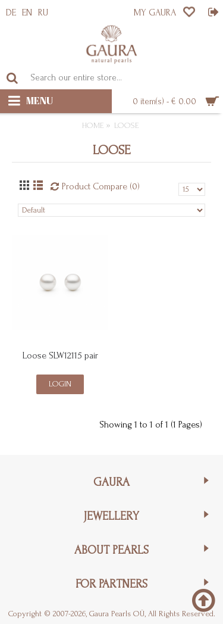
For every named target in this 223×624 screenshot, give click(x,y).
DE (11, 12)
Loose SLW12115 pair (60, 355)
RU (43, 12)
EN (27, 12)
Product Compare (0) (101, 186)
